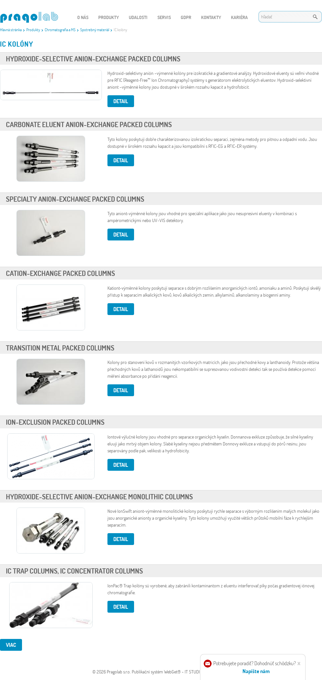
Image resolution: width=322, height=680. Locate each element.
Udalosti (138, 17)
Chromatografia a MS (60, 29)
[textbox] (290, 17)
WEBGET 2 (29, 17)
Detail (120, 101)
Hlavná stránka (11, 29)
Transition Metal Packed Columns (60, 347)
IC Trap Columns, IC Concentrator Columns (74, 570)
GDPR (186, 17)
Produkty (33, 29)
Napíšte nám (256, 671)
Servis (164, 17)
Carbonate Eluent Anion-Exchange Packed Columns (89, 124)
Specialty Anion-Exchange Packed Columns (75, 198)
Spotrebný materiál (94, 29)
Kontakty (211, 17)
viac (11, 644)
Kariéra (239, 17)
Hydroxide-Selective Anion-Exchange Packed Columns (93, 58)
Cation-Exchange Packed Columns (60, 273)
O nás (82, 17)
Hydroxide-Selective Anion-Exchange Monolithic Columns (99, 496)
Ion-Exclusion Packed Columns (55, 422)
